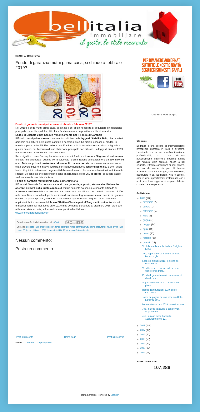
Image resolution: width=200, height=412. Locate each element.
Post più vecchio (115, 337)
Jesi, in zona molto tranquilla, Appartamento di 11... (157, 317)
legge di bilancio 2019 (36, 230)
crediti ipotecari (47, 227)
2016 (143, 334)
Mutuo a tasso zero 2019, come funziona (163, 304)
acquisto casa (32, 227)
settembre (148, 211)
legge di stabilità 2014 (58, 230)
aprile (146, 229)
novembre (148, 202)
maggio (147, 224)
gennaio (147, 242)
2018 (143, 325)
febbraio (147, 238)
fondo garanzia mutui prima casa (85, 227)
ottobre (147, 206)
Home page (70, 337)
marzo (146, 233)
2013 (143, 348)
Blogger (115, 395)
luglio (146, 215)
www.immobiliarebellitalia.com (32, 212)
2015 (143, 339)
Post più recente (24, 337)
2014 (143, 343)
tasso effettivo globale (79, 230)
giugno (146, 220)
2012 (143, 352)
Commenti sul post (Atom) (39, 342)
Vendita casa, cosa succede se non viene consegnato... (160, 269)
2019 (143, 198)
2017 (143, 330)
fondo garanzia (62, 227)
